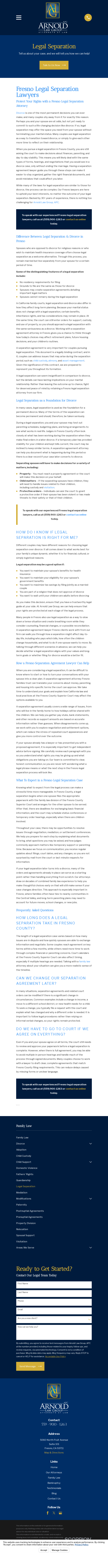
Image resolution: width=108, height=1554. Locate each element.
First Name (23, 1283)
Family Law (54, 1477)
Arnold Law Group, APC (46, 202)
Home (54, 1467)
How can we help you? (28, 1327)
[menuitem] (54, 1138)
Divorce (20, 112)
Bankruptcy (54, 1482)
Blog (54, 1493)
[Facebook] (47, 1512)
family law (84, 961)
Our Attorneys (54, 1472)
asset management (73, 360)
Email (20, 1309)
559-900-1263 (54, 1424)
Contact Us (54, 1498)
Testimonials (54, 1488)
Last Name (23, 1292)
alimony (52, 360)
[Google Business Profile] (60, 1512)
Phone (21, 1301)
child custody (40, 360)
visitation (49, 487)
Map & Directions (54, 1452)
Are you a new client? (27, 1318)
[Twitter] (54, 1512)
